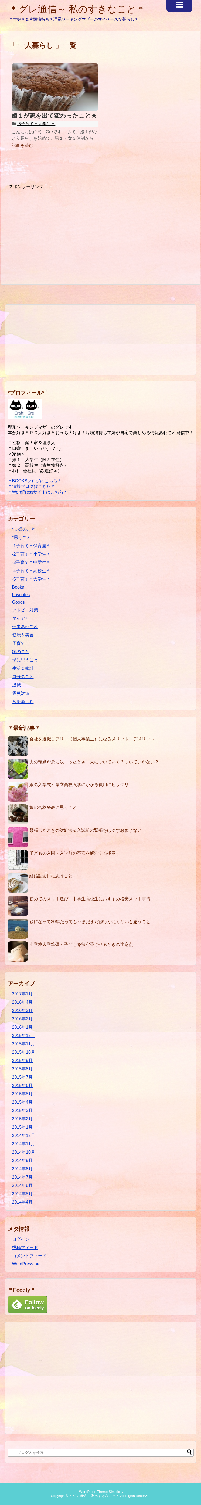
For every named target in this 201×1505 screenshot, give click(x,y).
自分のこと (23, 676)
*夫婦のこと (23, 529)
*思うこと (21, 537)
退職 (16, 685)
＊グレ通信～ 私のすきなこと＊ (77, 9)
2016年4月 (22, 1002)
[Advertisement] (54, 227)
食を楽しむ (23, 701)
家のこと (20, 651)
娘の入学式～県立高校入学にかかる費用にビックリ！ (81, 784)
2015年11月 (23, 1044)
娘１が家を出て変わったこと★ (54, 115)
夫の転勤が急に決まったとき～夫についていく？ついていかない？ (94, 761)
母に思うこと (25, 660)
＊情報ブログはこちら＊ (31, 486)
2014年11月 (23, 1144)
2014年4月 (22, 1202)
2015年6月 (22, 1085)
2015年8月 (22, 1069)
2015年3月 (22, 1110)
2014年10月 (23, 1152)
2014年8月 (22, 1168)
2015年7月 (22, 1077)
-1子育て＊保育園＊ (31, 545)
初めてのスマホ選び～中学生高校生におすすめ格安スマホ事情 (89, 898)
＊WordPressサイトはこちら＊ (38, 492)
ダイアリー (23, 618)
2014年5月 (22, 1193)
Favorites (21, 594)
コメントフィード (29, 1256)
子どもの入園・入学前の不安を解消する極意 (72, 853)
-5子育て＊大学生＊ (36, 123)
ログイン (20, 1239)
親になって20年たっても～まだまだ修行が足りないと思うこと (90, 921)
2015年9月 (22, 1060)
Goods (18, 602)
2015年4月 (22, 1102)
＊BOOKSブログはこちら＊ (35, 480)
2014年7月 (22, 1177)
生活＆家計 (23, 668)
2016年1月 (22, 1027)
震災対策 (20, 693)
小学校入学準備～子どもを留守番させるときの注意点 (81, 944)
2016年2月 (22, 1019)
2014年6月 (22, 1185)
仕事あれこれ (25, 626)
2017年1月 (22, 994)
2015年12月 (23, 1035)
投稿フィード (25, 1247)
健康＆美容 (23, 635)
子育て (18, 643)
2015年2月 (22, 1119)
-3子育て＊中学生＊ (31, 562)
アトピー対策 (25, 610)
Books (18, 587)
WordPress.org (26, 1264)
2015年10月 (23, 1052)
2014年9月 (22, 1160)
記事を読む (22, 145)
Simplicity (116, 1492)
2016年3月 (22, 1010)
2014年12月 (23, 1135)
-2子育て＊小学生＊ (31, 554)
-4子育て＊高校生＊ (31, 570)
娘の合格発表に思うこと (53, 807)
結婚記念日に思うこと (51, 876)
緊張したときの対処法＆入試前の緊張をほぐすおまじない (85, 830)
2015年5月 (22, 1094)
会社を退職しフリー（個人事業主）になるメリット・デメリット (92, 739)
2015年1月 (22, 1127)
